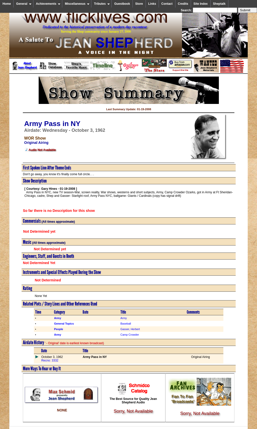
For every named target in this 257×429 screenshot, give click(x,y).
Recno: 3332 (49, 360)
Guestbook (122, 4)
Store (139, 4)
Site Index (201, 4)
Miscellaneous (77, 4)
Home (7, 4)
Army (123, 318)
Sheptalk (219, 4)
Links (152, 4)
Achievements (48, 4)
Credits (183, 4)
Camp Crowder (129, 334)
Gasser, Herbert (130, 329)
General (24, 4)
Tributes (102, 4)
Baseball (125, 323)
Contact (167, 4)
